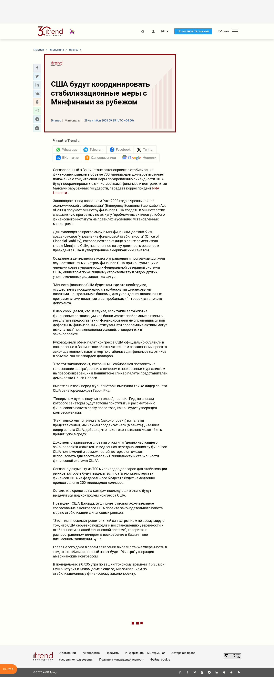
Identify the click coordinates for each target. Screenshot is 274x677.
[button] (37, 67)
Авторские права (183, 653)
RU (163, 31)
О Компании (67, 653)
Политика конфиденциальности (122, 659)
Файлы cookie (160, 659)
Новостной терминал (193, 31)
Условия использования (76, 659)
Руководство (91, 653)
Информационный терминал (145, 653)
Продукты (112, 653)
